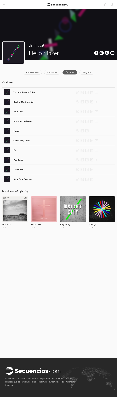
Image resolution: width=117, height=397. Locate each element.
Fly (14, 150)
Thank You (18, 169)
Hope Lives (36, 224)
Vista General (32, 72)
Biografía (87, 72)
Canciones (52, 72)
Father (16, 131)
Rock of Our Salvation (23, 102)
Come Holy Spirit (21, 140)
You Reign (18, 160)
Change (92, 224)
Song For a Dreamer (22, 179)
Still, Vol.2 (6, 224)
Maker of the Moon (22, 121)
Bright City (37, 45)
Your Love (18, 111)
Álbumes (70, 72)
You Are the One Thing (24, 92)
